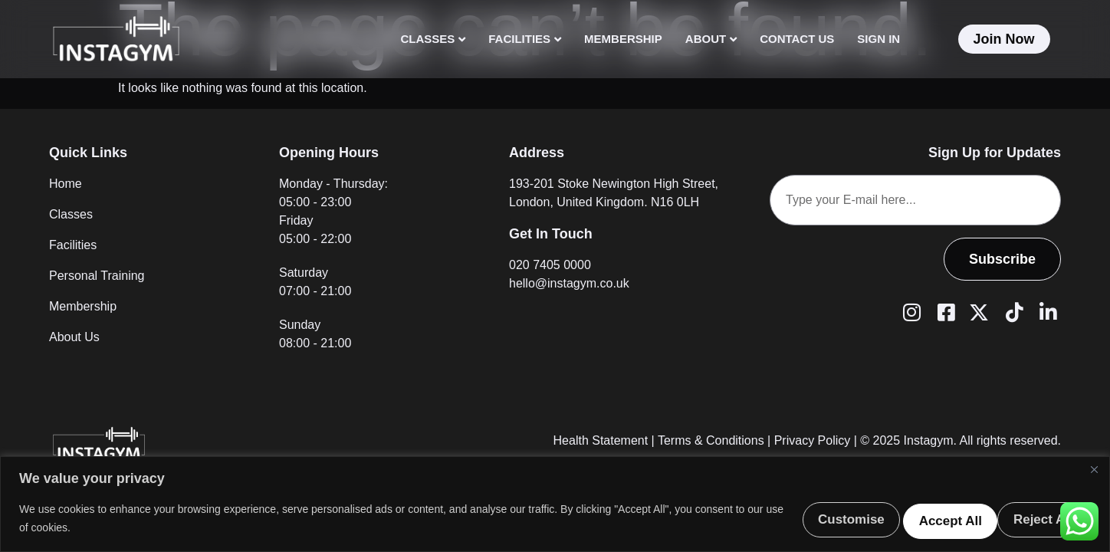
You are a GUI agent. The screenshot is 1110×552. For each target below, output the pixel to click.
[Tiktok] (1011, 311)
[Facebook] (943, 311)
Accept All (1032, 517)
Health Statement (601, 440)
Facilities (524, 38)
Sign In (878, 38)
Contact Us (797, 38)
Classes (432, 38)
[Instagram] (909, 311)
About (711, 38)
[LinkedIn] (1045, 311)
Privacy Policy (812, 440)
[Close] (1094, 467)
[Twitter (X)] (977, 311)
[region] (555, 503)
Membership (623, 38)
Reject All (910, 517)
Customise (787, 517)
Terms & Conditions (711, 440)
